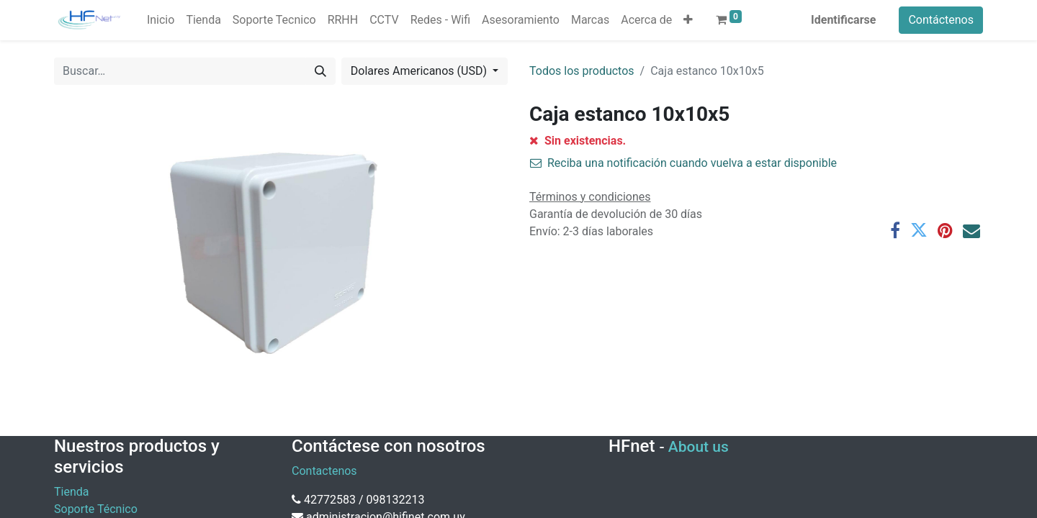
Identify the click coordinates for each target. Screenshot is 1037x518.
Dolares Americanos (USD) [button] (420, 71)
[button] (688, 20)
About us (698, 446)
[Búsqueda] (320, 71)
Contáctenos (941, 20)
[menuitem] (160, 20)
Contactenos (324, 471)
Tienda (71, 492)
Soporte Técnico (96, 509)
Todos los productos (581, 71)
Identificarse (843, 20)
